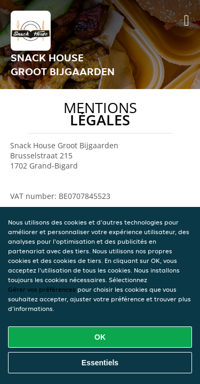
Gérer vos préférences (42, 289)
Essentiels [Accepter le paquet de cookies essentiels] (100, 362)
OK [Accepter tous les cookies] (100, 337)
